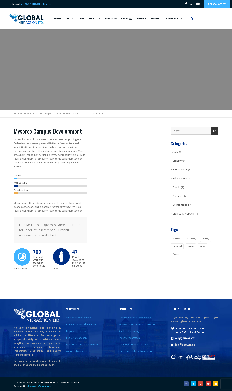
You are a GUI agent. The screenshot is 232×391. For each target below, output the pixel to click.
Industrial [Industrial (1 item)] (177, 246)
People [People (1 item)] (176, 253)
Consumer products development (135, 351)
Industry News (180, 178)
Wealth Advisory (74, 351)
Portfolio (177, 196)
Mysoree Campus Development (135, 317)
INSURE (141, 18)
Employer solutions (76, 331)
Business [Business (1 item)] (177, 238)
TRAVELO (156, 18)
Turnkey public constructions (133, 344)
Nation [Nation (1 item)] (191, 246)
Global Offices (216, 4)
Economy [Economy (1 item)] (191, 238)
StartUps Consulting (128, 331)
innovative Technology (118, 18)
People (176, 187)
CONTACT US (174, 18)
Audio (175, 151)
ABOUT (70, 18)
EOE (82, 18)
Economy (177, 160)
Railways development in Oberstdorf (137, 324)
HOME (57, 18)
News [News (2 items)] (202, 246)
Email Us (47, 3)
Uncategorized (180, 204)
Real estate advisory (76, 337)
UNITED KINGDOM (183, 213)
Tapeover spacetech (129, 337)
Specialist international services (82, 344)
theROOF (94, 18)
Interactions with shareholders (82, 324)
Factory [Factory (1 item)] (205, 238)
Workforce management (79, 317)
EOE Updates (180, 169)
